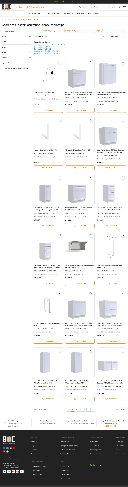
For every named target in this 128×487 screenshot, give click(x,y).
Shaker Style (119, 442)
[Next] (92, 410)
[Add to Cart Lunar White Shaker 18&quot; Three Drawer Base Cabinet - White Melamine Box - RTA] (48, 283)
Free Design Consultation (79, 421)
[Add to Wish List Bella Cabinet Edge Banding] (60, 62)
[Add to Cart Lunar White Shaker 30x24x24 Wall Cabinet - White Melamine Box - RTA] (111, 398)
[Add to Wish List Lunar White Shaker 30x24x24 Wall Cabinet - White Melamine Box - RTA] (123, 351)
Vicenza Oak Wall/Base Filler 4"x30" (46, 150)
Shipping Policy (65, 478)
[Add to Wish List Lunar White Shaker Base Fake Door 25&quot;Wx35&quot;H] (123, 235)
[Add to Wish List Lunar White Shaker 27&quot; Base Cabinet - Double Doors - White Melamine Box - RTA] (91, 177)
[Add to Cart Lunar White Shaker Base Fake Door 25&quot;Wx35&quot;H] (111, 283)
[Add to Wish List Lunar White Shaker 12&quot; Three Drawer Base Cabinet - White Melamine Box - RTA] (123, 177)
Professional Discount (35, 7)
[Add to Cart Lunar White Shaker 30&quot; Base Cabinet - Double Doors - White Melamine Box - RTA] (111, 167)
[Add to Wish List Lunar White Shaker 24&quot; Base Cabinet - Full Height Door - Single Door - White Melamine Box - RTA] (60, 177)
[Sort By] (118, 36)
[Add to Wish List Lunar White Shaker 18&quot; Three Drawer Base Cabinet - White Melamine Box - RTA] (60, 235)
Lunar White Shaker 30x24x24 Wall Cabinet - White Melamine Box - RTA (109, 382)
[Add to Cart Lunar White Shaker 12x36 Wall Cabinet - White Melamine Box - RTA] (48, 398)
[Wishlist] (113, 7)
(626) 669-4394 (53, 2)
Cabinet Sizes (94, 446)
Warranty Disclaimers (67, 454)
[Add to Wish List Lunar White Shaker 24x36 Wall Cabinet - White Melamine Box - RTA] (123, 62)
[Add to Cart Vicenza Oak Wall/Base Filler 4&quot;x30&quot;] (48, 167)
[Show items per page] (122, 410)
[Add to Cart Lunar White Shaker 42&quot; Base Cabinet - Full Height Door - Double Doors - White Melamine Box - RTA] (79, 341)
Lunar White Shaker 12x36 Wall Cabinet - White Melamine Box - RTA (48, 382)
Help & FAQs (35, 470)
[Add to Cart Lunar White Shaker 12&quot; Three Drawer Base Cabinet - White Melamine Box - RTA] (111, 225)
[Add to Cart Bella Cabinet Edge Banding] (48, 110)
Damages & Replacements (69, 446)
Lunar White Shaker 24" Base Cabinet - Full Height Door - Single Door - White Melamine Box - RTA (47, 209)
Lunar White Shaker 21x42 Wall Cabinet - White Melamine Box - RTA (79, 382)
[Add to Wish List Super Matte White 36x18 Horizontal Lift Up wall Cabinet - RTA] (91, 235)
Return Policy (64, 474)
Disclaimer (34, 450)
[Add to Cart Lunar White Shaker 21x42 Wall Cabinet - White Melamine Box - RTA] (79, 398)
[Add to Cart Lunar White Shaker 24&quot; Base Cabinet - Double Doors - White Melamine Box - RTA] (79, 110)
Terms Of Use (35, 454)
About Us (34, 442)
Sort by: (114, 36)
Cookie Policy (64, 466)
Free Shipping (13, 421)
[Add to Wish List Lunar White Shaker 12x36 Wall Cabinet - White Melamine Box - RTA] (60, 351)
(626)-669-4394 (14, 467)
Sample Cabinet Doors (53, 13)
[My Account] (119, 7)
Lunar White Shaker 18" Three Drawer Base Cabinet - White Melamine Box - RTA (47, 266)
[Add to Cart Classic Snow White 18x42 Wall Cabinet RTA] (48, 341)
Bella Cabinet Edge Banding (44, 92)
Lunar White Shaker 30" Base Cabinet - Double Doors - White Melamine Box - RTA (111, 151)
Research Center (37, 474)
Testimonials (80, 13)
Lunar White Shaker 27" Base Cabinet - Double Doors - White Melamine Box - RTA (79, 209)
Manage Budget (95, 454)
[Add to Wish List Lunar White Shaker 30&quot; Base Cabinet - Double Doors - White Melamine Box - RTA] (123, 120)
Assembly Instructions (38, 466)
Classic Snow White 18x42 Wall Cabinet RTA (47, 324)
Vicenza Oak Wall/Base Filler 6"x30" (78, 150)
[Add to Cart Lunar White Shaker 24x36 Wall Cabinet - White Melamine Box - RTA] (111, 110)
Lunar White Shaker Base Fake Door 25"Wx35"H (109, 266)
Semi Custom (119, 446)
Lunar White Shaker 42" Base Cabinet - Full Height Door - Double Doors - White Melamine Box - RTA (79, 324)
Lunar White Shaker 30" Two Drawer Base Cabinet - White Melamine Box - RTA (110, 324)
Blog (89, 13)
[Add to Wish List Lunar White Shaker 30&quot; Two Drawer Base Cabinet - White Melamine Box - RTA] (123, 293)
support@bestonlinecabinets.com (76, 2)
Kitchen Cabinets (34, 13)
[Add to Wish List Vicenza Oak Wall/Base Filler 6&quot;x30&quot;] (91, 120)
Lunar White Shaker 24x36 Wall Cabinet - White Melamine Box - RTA (111, 93)
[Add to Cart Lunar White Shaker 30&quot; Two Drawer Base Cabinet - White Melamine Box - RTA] (111, 341)
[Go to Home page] (7, 7)
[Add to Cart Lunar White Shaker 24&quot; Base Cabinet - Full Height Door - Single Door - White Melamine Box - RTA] (48, 225)
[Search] (80, 7)
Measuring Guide (95, 450)
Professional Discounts (67, 450)
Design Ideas (94, 442)
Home (3, 19)
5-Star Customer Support (114, 421)
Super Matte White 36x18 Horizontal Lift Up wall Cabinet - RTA (79, 266)
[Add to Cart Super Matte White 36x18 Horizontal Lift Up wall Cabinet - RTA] (79, 283)
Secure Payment (46, 421)
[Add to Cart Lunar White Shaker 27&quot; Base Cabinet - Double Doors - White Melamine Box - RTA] (79, 225)
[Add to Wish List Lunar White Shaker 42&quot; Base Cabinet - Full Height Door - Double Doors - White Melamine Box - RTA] (91, 293)
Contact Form (65, 442)
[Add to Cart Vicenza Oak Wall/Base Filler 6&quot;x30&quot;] (79, 167)
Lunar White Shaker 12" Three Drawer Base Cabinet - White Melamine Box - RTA (110, 209)
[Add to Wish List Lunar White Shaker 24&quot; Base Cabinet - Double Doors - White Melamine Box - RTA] (91, 62)
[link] (68, 410)
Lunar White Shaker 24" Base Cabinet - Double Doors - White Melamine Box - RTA (79, 93)
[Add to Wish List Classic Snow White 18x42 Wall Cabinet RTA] (60, 293)
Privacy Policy (64, 470)
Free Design (67, 13)
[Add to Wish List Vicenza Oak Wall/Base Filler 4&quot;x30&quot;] (60, 120)
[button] (16, 31)
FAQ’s (97, 13)
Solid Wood (118, 450)
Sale (19, 7)
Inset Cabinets (120, 454)
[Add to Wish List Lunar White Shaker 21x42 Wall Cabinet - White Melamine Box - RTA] (91, 351)
